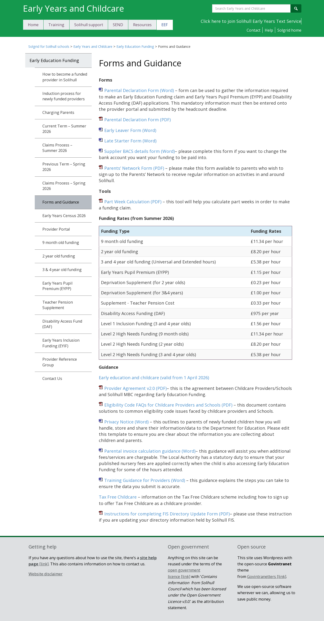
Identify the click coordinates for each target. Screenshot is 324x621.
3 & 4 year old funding (62, 269)
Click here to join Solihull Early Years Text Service (251, 21)
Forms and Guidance (60, 202)
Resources (142, 24)
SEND (118, 24)
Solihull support (88, 24)
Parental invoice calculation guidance (149, 451)
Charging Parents (58, 112)
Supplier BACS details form (139, 151)
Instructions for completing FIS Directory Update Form (167, 514)
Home (33, 24)
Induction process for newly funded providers (63, 96)
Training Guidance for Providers (144, 480)
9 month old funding (60, 242)
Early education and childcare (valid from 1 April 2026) (154, 377)
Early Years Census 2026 (64, 215)
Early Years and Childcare (92, 46)
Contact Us (52, 378)
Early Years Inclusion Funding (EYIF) (61, 343)
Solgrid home (289, 30)
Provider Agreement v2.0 (135, 388)
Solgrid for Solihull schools (48, 46)
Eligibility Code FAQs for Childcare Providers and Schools (168, 405)
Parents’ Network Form (134, 168)
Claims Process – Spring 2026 (63, 185)
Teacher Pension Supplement (57, 305)
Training (56, 24)
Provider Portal (56, 229)
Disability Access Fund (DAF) (62, 324)
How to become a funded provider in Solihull (64, 77)
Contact (253, 30)
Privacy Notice (126, 422)
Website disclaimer (46, 574)
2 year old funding (58, 256)
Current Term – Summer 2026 (64, 128)
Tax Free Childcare (118, 497)
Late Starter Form (130, 141)
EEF (164, 24)
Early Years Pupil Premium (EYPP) (57, 286)
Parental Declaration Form (139, 90)
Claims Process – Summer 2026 (57, 147)
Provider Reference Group (59, 362)
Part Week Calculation (132, 201)
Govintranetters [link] (266, 576)
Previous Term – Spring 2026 (63, 166)
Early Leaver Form (130, 130)
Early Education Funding (135, 46)
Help (269, 30)
